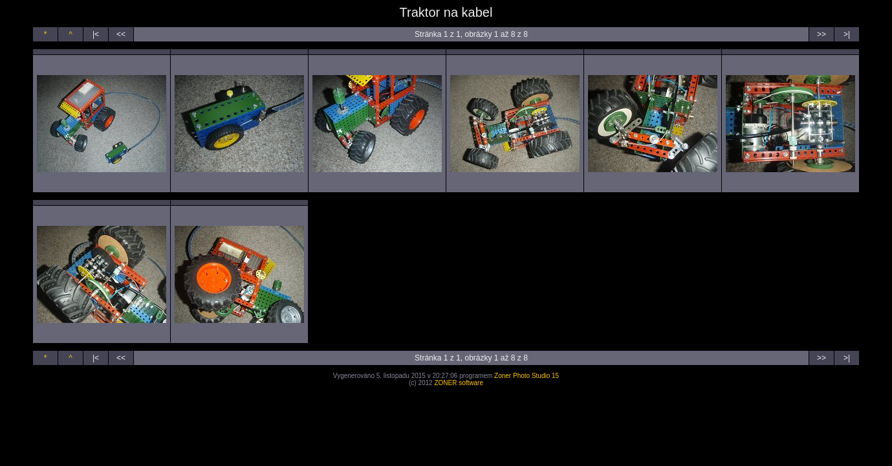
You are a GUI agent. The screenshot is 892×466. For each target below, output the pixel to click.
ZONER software (458, 382)
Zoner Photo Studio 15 (526, 375)
